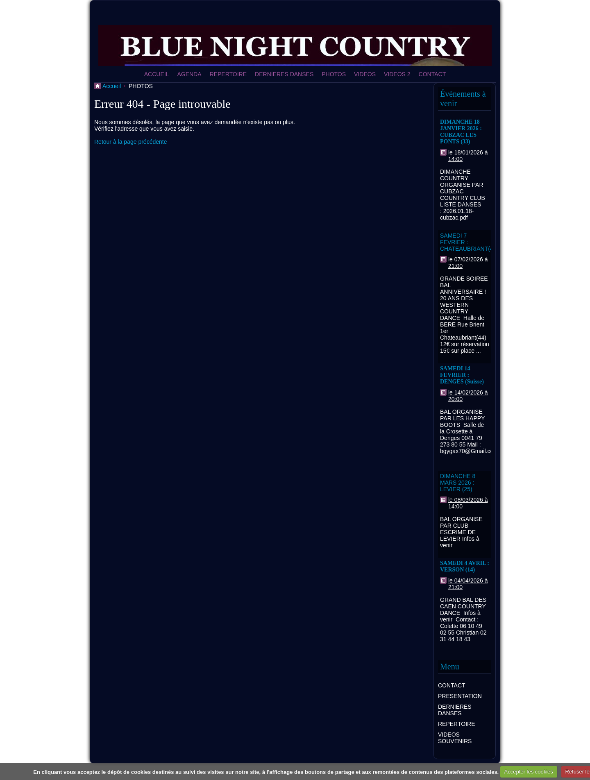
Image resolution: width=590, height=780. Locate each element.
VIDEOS (365, 74)
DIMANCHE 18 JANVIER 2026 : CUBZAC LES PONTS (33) (461, 132)
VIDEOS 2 (397, 74)
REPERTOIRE (228, 74)
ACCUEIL (156, 74)
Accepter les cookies (528, 772)
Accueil (111, 86)
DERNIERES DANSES (284, 74)
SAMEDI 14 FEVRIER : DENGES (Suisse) (462, 375)
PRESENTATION (460, 696)
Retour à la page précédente (130, 141)
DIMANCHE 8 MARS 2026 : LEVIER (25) (457, 482)
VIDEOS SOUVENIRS (455, 737)
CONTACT (432, 74)
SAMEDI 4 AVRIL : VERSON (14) (464, 566)
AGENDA (189, 74)
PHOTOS (334, 74)
